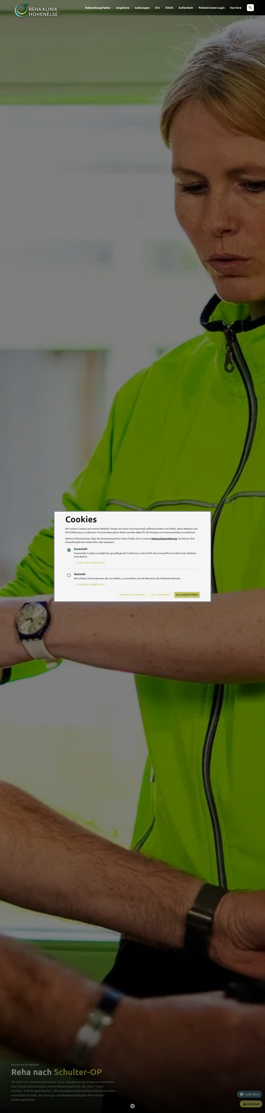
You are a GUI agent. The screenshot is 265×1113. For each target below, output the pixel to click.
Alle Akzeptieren (187, 594)
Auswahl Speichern (132, 594)
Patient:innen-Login (212, 7)
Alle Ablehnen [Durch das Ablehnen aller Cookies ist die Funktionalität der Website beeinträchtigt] (160, 594)
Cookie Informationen (90, 562)
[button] (250, 7)
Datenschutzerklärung (164, 538)
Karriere (235, 7)
